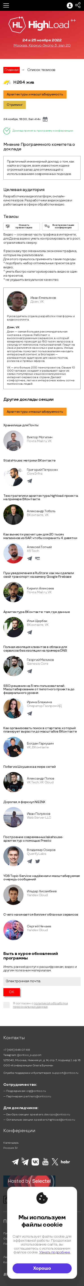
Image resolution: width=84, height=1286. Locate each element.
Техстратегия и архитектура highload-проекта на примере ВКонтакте (40, 497)
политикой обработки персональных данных (40, 1005)
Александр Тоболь (41, 511)
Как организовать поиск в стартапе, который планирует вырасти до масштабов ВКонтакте (40, 730)
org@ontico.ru (36, 1091)
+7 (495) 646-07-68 (16, 1049)
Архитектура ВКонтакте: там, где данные (36, 612)
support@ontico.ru (65, 1073)
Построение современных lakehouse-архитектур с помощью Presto (33, 839)
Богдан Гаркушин (40, 743)
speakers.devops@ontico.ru (50, 1114)
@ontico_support (29, 1055)
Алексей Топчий (39, 547)
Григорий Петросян (42, 470)
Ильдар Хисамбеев (42, 891)
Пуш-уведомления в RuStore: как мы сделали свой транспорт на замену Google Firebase (38, 575)
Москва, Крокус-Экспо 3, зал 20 (42, 46)
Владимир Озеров (41, 850)
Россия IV (10, 1148)
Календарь (11, 1142)
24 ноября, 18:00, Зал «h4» (22, 119)
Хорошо (42, 1268)
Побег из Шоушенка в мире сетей (29, 767)
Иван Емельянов (43, 298)
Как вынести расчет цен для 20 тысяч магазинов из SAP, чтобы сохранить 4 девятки (40, 536)
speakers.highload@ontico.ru (54, 1119)
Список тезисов (41, 70)
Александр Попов (40, 778)
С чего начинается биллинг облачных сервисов (40, 914)
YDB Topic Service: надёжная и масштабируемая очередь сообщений (41, 877)
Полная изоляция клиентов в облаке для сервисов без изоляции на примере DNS (35, 648)
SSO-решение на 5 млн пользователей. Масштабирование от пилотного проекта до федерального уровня (38, 689)
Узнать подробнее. (55, 1252)
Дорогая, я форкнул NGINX (24, 802)
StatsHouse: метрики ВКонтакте (29, 460)
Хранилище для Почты (21, 425)
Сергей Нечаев (39, 926)
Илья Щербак (37, 621)
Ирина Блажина (39, 702)
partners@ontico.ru (37, 1096)
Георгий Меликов (40, 660)
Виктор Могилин (39, 437)
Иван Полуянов (38, 814)
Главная (11, 70)
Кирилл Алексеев (40, 588)
